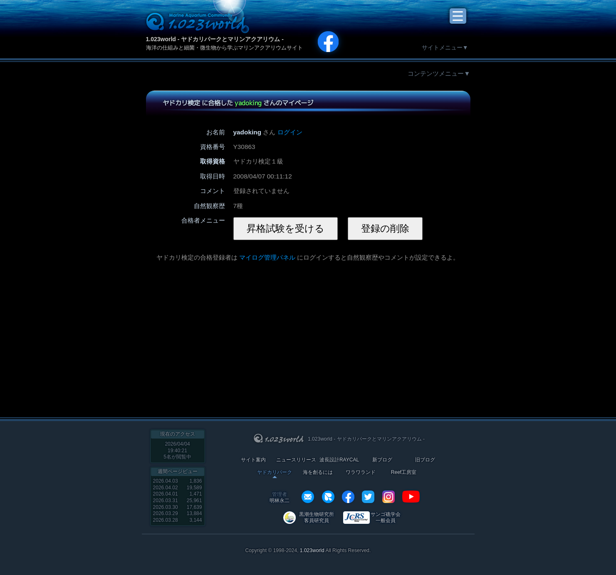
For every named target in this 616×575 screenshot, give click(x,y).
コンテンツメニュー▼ (439, 73)
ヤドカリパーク (274, 472)
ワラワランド (361, 472)
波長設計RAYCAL (339, 460)
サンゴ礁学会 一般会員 (386, 517)
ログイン (289, 132)
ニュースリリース (296, 460)
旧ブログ (425, 460)
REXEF (328, 497)
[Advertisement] (247, 335)
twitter (368, 497)
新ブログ (382, 460)
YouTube (411, 497)
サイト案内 (253, 460)
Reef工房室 (403, 472)
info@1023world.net (308, 497)
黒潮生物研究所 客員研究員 (316, 517)
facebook (348, 497)
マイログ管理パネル (267, 257)
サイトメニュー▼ (445, 47)
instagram (388, 497)
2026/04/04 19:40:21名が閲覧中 (177, 450)
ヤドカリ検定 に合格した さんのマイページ (237, 102)
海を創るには (318, 472)
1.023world (312, 550)
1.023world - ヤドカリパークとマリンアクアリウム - (215, 39)
